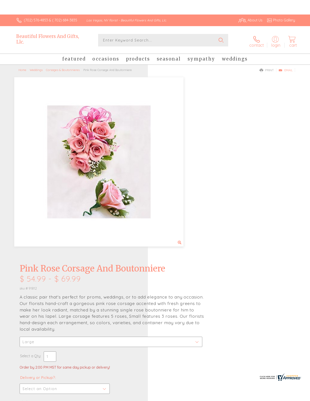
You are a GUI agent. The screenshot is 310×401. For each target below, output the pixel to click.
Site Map (283, 396)
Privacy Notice (223, 396)
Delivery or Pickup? (172, 210)
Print (267, 68)
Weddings (36, 68)
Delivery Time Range (177, 235)
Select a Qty (165, 188)
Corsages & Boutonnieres (63, 68)
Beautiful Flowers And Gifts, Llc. (47, 39)
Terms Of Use (197, 396)
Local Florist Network (255, 396)
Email (286, 68)
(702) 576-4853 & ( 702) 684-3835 (50, 20)
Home (22, 68)
